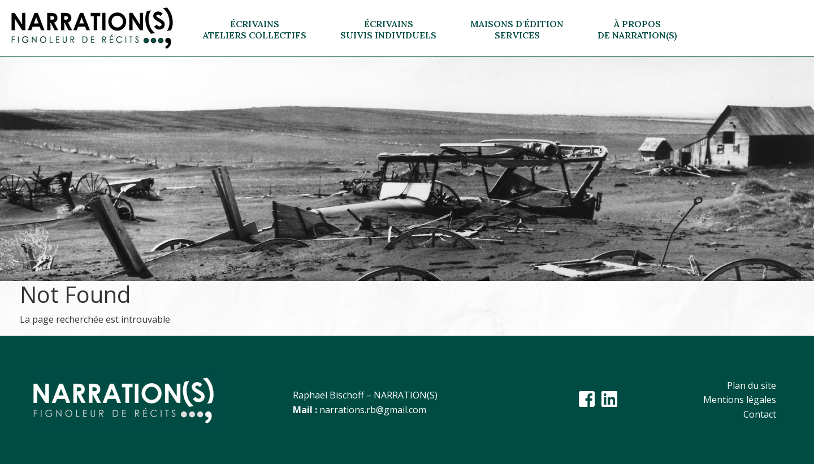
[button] (254, 28)
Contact (759, 414)
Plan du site (751, 385)
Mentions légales (739, 399)
